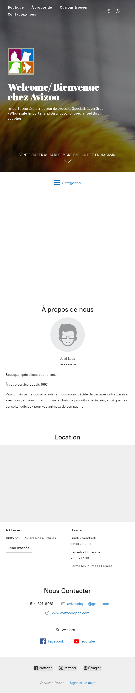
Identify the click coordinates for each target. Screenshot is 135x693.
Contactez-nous (22, 14)
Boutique (16, 7)
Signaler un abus (82, 683)
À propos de (42, 7)
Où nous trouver (74, 7)
